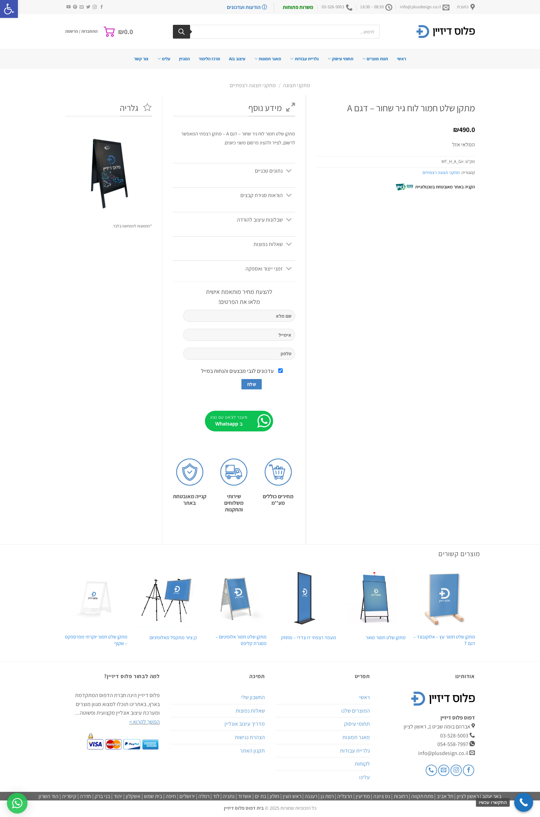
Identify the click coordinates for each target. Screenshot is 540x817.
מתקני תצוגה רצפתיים (253, 85)
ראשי (401, 59)
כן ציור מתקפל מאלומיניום (173, 637)
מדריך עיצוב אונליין (245, 723)
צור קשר (141, 59)
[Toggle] (289, 171)
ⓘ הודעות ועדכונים (247, 7)
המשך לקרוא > (144, 721)
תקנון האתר (252, 750)
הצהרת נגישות (250, 737)
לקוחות (362, 763)
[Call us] (431, 770)
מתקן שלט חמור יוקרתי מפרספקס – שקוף (96, 640)
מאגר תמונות (267, 58)
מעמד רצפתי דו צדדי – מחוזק (308, 637)
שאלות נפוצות (250, 710)
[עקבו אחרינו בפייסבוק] (102, 7)
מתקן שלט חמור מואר (386, 637)
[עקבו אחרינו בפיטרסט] (75, 7)
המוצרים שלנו (355, 710)
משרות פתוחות (298, 7)
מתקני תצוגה (296, 85)
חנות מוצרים (375, 58)
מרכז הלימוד (209, 59)
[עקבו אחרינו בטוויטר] (88, 7)
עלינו (163, 58)
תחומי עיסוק (340, 58)
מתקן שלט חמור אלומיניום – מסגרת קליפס (241, 640)
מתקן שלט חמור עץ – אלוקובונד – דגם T (444, 640)
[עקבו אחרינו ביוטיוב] (68, 7)
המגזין (184, 59)
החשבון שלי (253, 697)
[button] (9, 9)
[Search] (181, 32)
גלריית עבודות (304, 58)
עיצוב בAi (237, 59)
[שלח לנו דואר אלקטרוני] (82, 7)
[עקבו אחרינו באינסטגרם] (95, 7)
